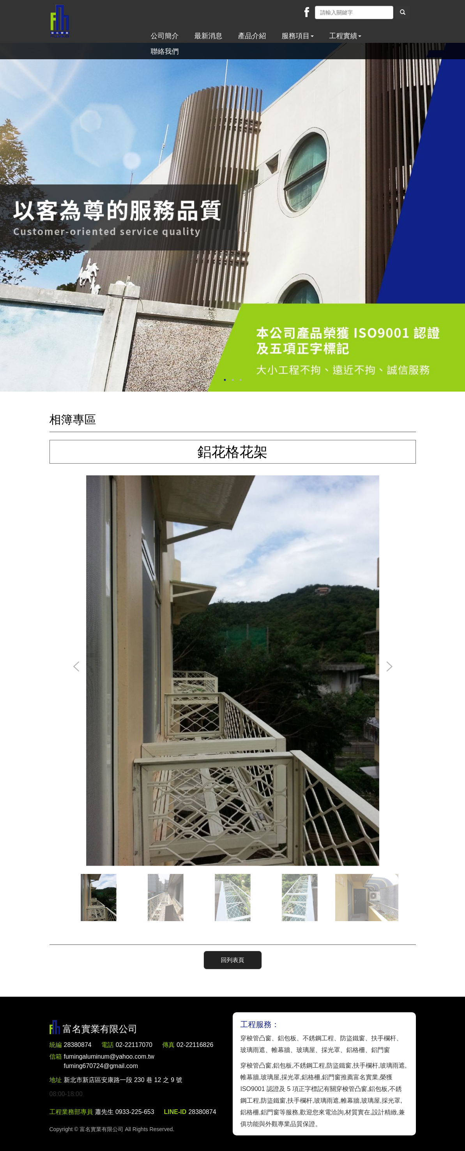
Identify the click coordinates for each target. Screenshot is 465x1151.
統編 (56, 1045)
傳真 (168, 1045)
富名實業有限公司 (60, 21)
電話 (107, 1045)
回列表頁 (232, 960)
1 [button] (225, 380)
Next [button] (389, 667)
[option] (232, 217)
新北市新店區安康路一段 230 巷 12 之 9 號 (123, 1080)
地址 (56, 1080)
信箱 (56, 1056)
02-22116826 (195, 1045)
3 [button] (240, 380)
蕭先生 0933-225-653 (124, 1112)
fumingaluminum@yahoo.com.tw (109, 1062)
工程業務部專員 (71, 1112)
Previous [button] (76, 667)
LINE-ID (175, 1112)
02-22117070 (134, 1045)
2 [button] (233, 380)
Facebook (307, 12)
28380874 (78, 1045)
